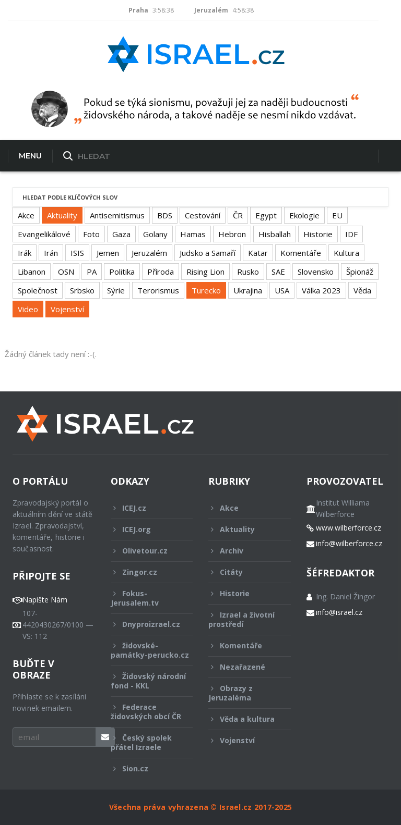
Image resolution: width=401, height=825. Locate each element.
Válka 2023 (321, 290)
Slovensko (316, 271)
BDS (164, 215)
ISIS (77, 253)
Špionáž (359, 271)
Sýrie (116, 290)
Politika (122, 271)
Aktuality (62, 215)
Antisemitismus (117, 215)
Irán (51, 253)
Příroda (160, 271)
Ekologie (304, 215)
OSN (66, 271)
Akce (26, 215)
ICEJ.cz (145, 508)
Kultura (346, 253)
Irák (24, 253)
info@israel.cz (339, 612)
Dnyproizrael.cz (145, 624)
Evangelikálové (44, 234)
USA (282, 290)
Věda (362, 290)
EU (337, 215)
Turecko (206, 290)
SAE (278, 271)
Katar (258, 253)
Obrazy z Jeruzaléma (242, 693)
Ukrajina (247, 290)
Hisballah (274, 234)
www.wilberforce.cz (348, 528)
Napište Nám (44, 600)
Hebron (232, 234)
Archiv (242, 551)
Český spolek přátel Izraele (145, 742)
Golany (155, 234)
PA (92, 271)
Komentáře (300, 253)
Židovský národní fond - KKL (148, 681)
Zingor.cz (145, 572)
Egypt (266, 215)
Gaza (121, 234)
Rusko (248, 271)
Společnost (37, 290)
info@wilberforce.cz (349, 543)
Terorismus (158, 290)
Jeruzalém (149, 253)
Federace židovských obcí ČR (146, 711)
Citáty (242, 572)
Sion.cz (145, 768)
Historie (318, 234)
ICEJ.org (145, 529)
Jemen (108, 253)
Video (28, 309)
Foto (91, 234)
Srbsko (82, 290)
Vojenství (67, 309)
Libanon (31, 271)
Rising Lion (205, 271)
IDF (351, 234)
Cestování (202, 215)
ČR (238, 215)
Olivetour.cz (145, 551)
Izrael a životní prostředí (242, 619)
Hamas (193, 234)
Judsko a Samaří (207, 253)
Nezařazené (242, 667)
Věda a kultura (242, 719)
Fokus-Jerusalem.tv (145, 598)
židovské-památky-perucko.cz (150, 653)
